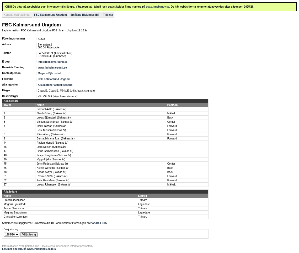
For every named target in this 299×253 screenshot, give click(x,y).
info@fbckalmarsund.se (52, 61)
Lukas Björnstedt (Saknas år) (54, 117)
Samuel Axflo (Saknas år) (51, 109)
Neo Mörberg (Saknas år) (51, 113)
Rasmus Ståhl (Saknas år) (52, 176)
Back (170, 117)
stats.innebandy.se (157, 6)
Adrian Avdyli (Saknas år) (51, 172)
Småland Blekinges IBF (85, 14)
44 (5, 142)
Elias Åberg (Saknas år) (51, 134)
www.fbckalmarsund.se (52, 67)
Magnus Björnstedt (50, 73)
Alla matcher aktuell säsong (55, 84)
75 (5, 163)
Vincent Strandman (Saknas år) (55, 121)
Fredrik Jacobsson (14, 200)
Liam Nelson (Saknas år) (51, 146)
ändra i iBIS (99, 223)
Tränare (142, 200)
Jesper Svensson (14, 208)
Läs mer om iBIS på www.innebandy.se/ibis (29, 249)
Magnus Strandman (15, 212)
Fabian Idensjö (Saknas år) (52, 142)
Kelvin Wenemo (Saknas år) (53, 167)
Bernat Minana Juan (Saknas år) (55, 138)
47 (5, 151)
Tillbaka (108, 14)
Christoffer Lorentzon (16, 216)
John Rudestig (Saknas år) (52, 163)
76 (5, 167)
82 (5, 180)
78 (5, 172)
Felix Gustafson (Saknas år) (53, 180)
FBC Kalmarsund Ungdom (50, 14)
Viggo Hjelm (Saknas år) (51, 159)
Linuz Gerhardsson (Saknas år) (55, 151)
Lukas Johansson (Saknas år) (54, 184)
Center (171, 121)
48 (5, 155)
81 (5, 176)
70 (5, 159)
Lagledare (144, 204)
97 (5, 184)
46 (5, 146)
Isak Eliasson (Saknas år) (51, 126)
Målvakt (171, 113)
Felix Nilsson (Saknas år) (51, 130)
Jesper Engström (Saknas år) (54, 155)
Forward (172, 126)
